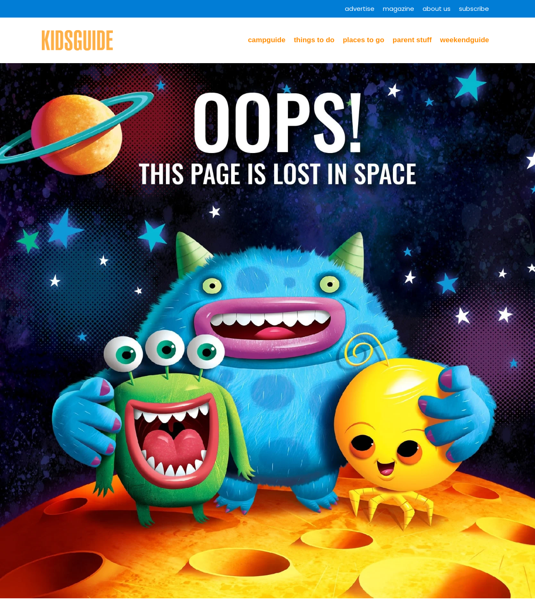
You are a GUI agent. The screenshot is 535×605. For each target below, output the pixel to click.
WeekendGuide (464, 40)
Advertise (359, 8)
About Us (437, 8)
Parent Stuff (412, 40)
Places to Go (363, 40)
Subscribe (474, 8)
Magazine (398, 8)
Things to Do (314, 40)
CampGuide (266, 40)
